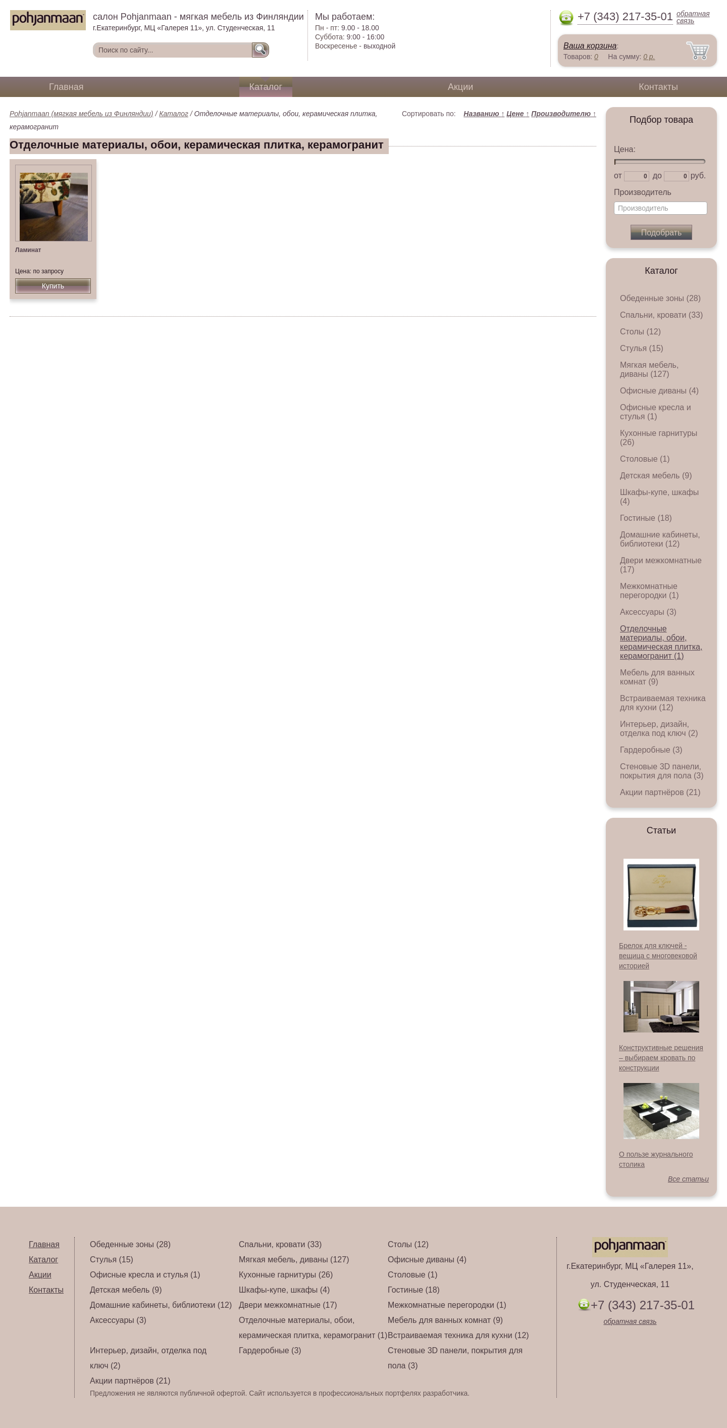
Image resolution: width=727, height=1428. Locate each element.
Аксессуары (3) (648, 612)
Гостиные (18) (646, 518)
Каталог (265, 87)
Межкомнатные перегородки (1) (649, 591)
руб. (698, 175)
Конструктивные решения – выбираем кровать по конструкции (661, 1058)
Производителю (563, 114)
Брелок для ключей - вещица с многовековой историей (658, 956)
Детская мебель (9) (656, 475)
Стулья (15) (641, 348)
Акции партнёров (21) (660, 792)
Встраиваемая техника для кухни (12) (663, 703)
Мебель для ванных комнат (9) (657, 677)
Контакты (658, 87)
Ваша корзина (589, 45)
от (618, 175)
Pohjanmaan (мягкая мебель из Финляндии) (81, 114)
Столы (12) (640, 331)
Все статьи (688, 1179)
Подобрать (661, 232)
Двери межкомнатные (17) (288, 1305)
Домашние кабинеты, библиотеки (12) (660, 539)
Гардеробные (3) (651, 750)
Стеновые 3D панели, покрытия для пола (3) (662, 771)
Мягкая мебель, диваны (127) (649, 369)
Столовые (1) (645, 459)
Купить (53, 286)
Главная (66, 87)
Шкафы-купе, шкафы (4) (284, 1290)
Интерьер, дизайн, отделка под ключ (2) (659, 728)
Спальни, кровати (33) (661, 315)
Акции (460, 87)
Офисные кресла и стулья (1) (655, 412)
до (657, 175)
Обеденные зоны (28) (660, 298)
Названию (483, 114)
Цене (517, 114)
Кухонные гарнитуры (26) (286, 1274)
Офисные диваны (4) (659, 390)
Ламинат (28, 250)
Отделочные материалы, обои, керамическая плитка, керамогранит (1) (661, 642)
